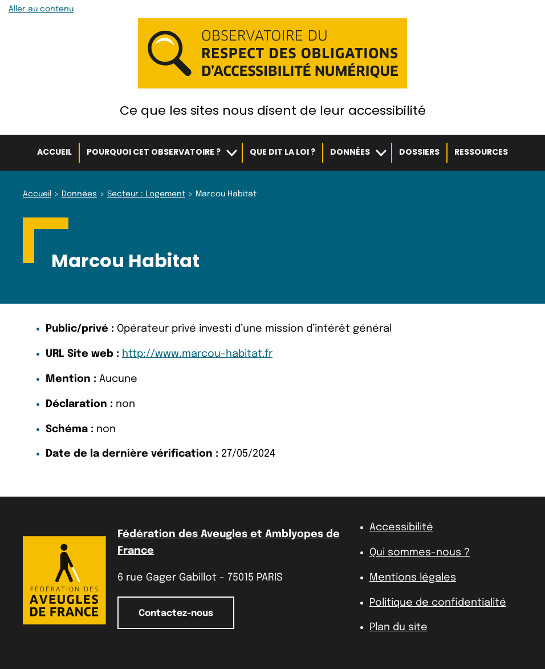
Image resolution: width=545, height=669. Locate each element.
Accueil (54, 152)
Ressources (481, 152)
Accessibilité (401, 527)
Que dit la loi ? (282, 152)
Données (350, 152)
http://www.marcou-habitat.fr (197, 354)
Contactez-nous (176, 613)
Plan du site (398, 627)
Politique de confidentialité (437, 603)
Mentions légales (412, 578)
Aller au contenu (41, 9)
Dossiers (419, 152)
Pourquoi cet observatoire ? (154, 152)
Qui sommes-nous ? (419, 552)
